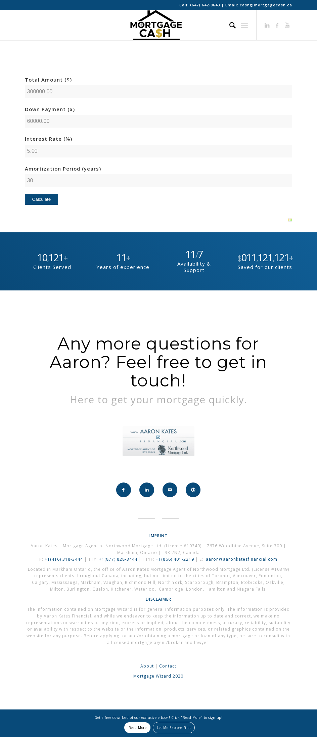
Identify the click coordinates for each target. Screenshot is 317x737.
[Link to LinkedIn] (267, 25)
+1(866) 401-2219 (175, 559)
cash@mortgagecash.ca (266, 4)
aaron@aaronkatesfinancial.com (241, 559)
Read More (138, 727)
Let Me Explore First (174, 727)
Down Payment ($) (50, 109)
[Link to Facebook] (277, 25)
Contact (167, 666)
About (147, 666)
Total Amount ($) (48, 79)
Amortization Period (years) (63, 168)
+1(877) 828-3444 (119, 559)
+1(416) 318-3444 (64, 559)
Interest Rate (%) (48, 138)
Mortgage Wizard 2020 (158, 676)
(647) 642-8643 (205, 4)
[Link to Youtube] (287, 25)
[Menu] (244, 25)
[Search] (229, 25)
